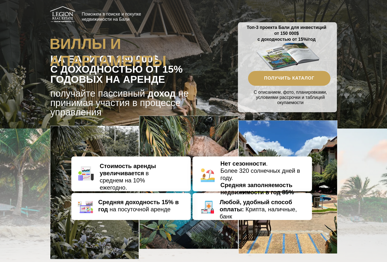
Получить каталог (289, 78)
